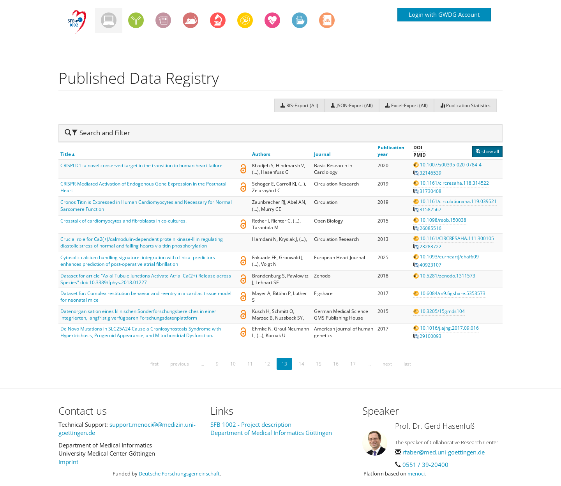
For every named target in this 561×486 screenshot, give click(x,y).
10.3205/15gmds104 (439, 311)
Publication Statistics (465, 105)
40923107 (427, 265)
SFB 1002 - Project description (250, 424)
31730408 (427, 191)
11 (250, 364)
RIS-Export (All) (299, 105)
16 (336, 364)
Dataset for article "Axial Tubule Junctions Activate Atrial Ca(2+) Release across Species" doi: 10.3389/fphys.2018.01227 (145, 279)
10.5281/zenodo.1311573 (444, 275)
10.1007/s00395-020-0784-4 (447, 164)
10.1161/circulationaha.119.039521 (455, 201)
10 (233, 364)
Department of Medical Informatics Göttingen (271, 433)
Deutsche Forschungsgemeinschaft (179, 473)
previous (179, 364)
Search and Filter (97, 132)
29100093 (427, 336)
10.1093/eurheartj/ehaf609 (446, 256)
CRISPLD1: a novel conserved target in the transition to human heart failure (141, 165)
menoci (416, 473)
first (154, 364)
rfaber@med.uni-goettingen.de (443, 452)
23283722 (427, 246)
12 (267, 364)
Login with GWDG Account (444, 14)
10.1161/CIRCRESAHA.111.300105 (453, 238)
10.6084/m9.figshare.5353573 (449, 293)
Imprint (68, 462)
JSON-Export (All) (352, 105)
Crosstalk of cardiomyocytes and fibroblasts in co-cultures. (123, 220)
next (387, 364)
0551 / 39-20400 (425, 464)
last (407, 364)
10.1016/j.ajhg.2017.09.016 (446, 328)
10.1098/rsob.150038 (439, 220)
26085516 (427, 228)
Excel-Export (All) (406, 105)
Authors (261, 154)
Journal (322, 154)
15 (318, 364)
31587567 (427, 209)
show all (487, 151)
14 (301, 364)
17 (353, 364)
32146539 (427, 173)
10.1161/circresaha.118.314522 (451, 183)
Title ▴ (67, 154)
